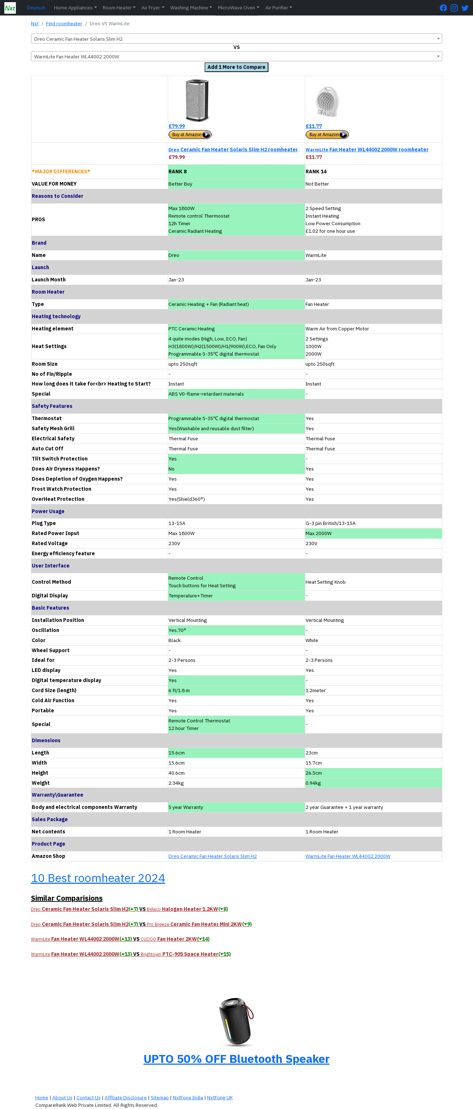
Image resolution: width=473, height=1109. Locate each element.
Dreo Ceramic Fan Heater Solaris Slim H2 (212, 856)
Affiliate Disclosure (126, 1097)
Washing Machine (189, 7)
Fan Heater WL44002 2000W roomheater (367, 149)
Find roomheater (64, 23)
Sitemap (160, 1097)
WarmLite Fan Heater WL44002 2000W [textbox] (76, 56)
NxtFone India (188, 1097)
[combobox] (236, 39)
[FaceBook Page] (445, 8)
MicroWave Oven (236, 7)
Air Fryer (150, 7)
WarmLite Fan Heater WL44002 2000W (348, 856)
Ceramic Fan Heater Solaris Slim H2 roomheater (233, 149)
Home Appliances (73, 7)
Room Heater (117, 7)
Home (41, 1097)
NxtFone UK (220, 1097)
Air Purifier (276, 7)
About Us (62, 1097)
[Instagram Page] (456, 8)
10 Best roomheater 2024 (98, 877)
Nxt (35, 23)
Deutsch (36, 7)
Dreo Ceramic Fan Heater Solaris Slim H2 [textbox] (78, 39)
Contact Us (88, 1097)
